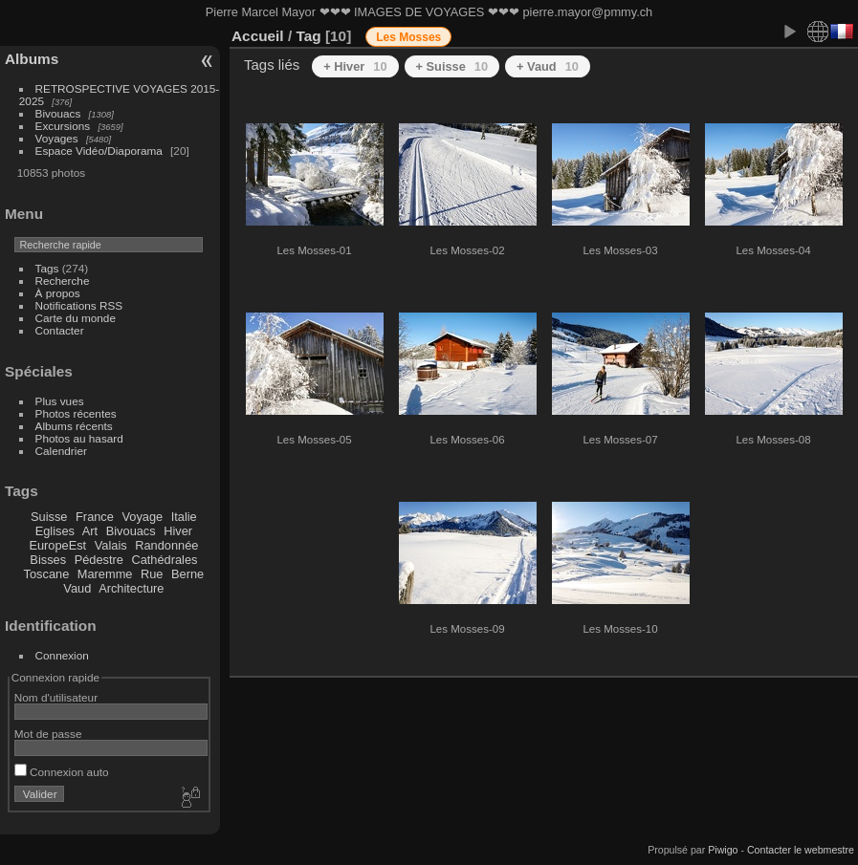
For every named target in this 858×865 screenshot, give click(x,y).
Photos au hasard (79, 438)
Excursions (63, 125)
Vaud (77, 588)
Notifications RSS (79, 305)
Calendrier (61, 450)
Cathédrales (164, 559)
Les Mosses (408, 37)
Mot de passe (48, 733)
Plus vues (59, 401)
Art (90, 531)
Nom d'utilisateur (56, 697)
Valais (111, 545)
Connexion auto (61, 772)
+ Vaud (548, 66)
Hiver (178, 531)
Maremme (105, 574)
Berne (187, 574)
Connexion (62, 655)
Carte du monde (75, 318)
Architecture (131, 588)
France (95, 516)
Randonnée (166, 545)
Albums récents (74, 426)
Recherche (62, 280)
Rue (152, 574)
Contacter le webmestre (800, 849)
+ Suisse (452, 66)
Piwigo (722, 849)
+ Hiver (354, 66)
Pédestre (99, 559)
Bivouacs (58, 113)
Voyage (142, 516)
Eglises (55, 531)
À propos (57, 293)
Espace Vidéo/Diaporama (99, 150)
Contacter (59, 330)
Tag (308, 36)
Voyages (56, 138)
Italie (184, 516)
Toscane (47, 574)
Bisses (48, 559)
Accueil (257, 36)
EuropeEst (57, 545)
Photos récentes (76, 413)
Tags (47, 268)
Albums (31, 59)
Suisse (49, 516)
